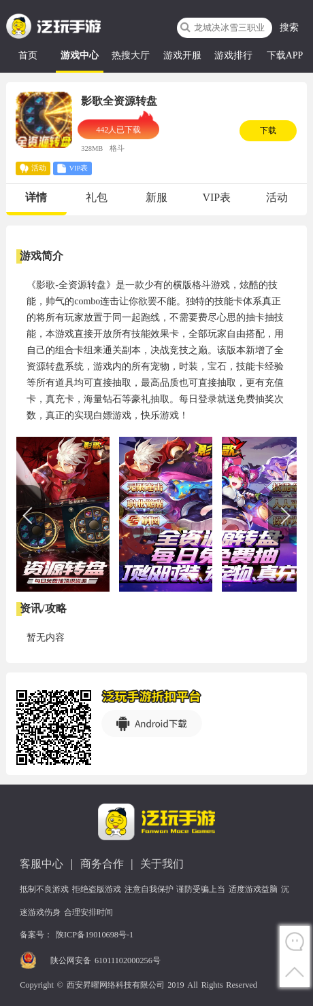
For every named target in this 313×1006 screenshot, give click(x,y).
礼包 (97, 197)
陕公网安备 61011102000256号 (105, 960)
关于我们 (162, 863)
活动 (277, 197)
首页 (27, 55)
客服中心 (41, 863)
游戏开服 (182, 55)
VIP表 (216, 197)
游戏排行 (233, 55)
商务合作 (102, 863)
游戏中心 (80, 55)
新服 (156, 197)
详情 (36, 197)
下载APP (285, 55)
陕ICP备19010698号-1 (94, 934)
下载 (268, 130)
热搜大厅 (131, 55)
